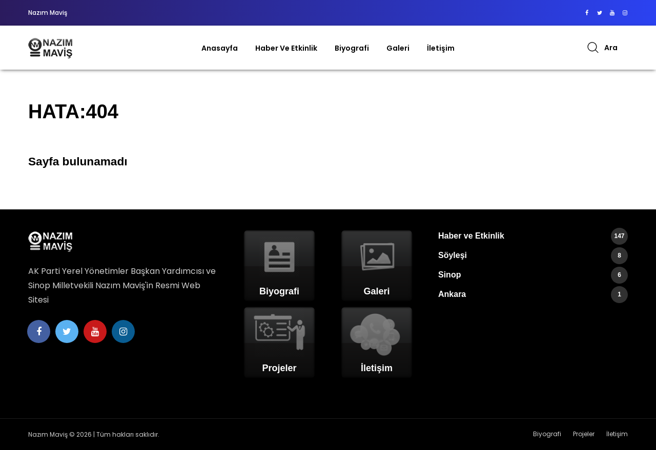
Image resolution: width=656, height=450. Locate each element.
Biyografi (352, 48)
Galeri (397, 48)
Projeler (583, 434)
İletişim (441, 48)
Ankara (533, 294)
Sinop (533, 275)
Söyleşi (533, 255)
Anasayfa (219, 48)
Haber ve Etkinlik (286, 48)
